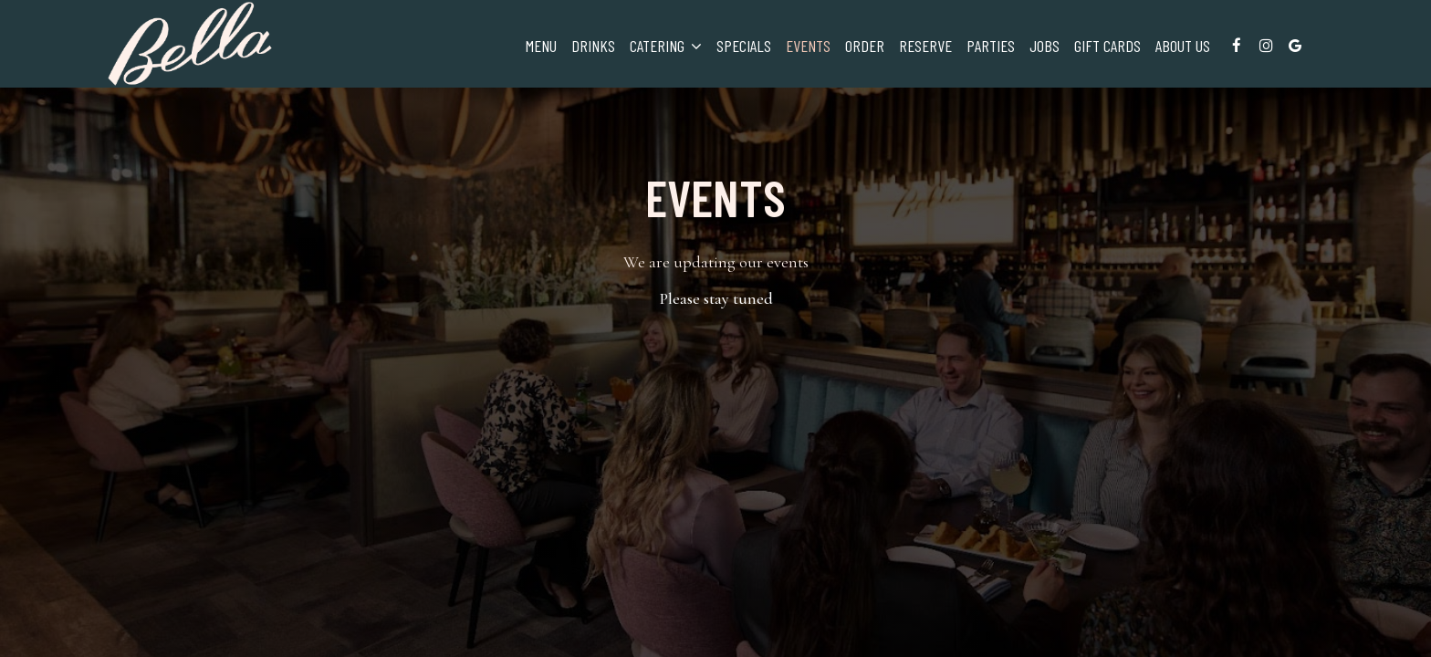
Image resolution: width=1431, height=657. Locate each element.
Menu (541, 45)
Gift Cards (1107, 45)
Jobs (1044, 45)
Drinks (593, 45)
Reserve (925, 45)
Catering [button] (666, 45)
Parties (990, 45)
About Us (1182, 45)
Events (808, 45)
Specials (743, 45)
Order (864, 45)
